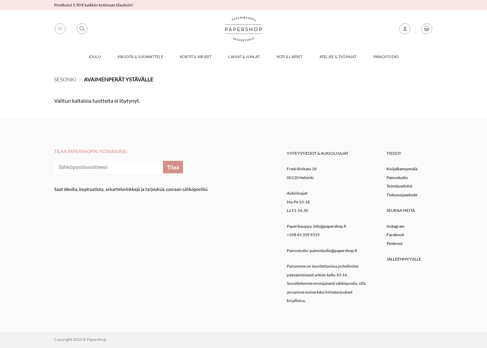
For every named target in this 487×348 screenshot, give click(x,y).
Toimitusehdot (399, 186)
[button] (60, 28)
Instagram (395, 226)
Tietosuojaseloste (402, 194)
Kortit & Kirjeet (196, 56)
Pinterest (394, 243)
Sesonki (65, 79)
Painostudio (386, 56)
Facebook (395, 234)
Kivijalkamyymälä (402, 168)
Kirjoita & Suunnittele (140, 56)
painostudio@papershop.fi (333, 250)
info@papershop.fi (329, 226)
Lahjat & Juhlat (243, 56)
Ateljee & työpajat (338, 56)
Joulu (94, 56)
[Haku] (82, 28)
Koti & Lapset (290, 56)
